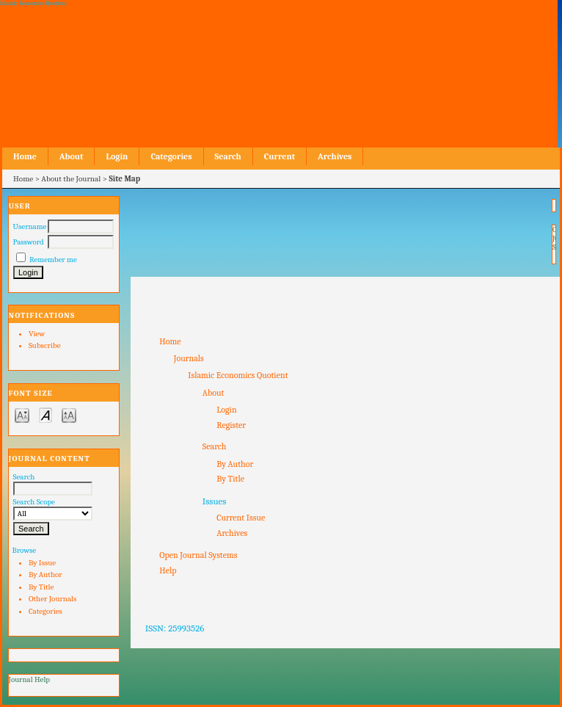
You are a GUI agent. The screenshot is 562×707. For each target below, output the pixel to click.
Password (28, 242)
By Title (41, 587)
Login (117, 156)
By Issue (42, 563)
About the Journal (71, 179)
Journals (189, 358)
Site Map (125, 179)
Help (167, 570)
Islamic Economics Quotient (238, 375)
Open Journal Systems (198, 555)
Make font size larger (69, 414)
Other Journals (52, 598)
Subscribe (45, 345)
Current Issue (240, 517)
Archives (334, 156)
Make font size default (45, 414)
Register (231, 425)
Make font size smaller (22, 414)
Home (25, 156)
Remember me (53, 259)
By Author (45, 574)
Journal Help (29, 679)
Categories (45, 611)
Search (228, 156)
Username (30, 226)
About (71, 156)
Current (279, 156)
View (37, 333)
